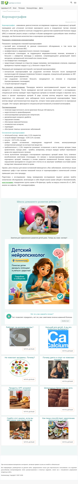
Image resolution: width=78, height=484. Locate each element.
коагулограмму (7, 182)
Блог (15, 8)
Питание (21, 8)
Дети (41, 8)
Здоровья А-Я (6, 8)
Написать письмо (31, 460)
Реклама (56, 460)
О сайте (21, 460)
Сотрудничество (46, 460)
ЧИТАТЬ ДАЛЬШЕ (29, 349)
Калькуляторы (32, 8)
